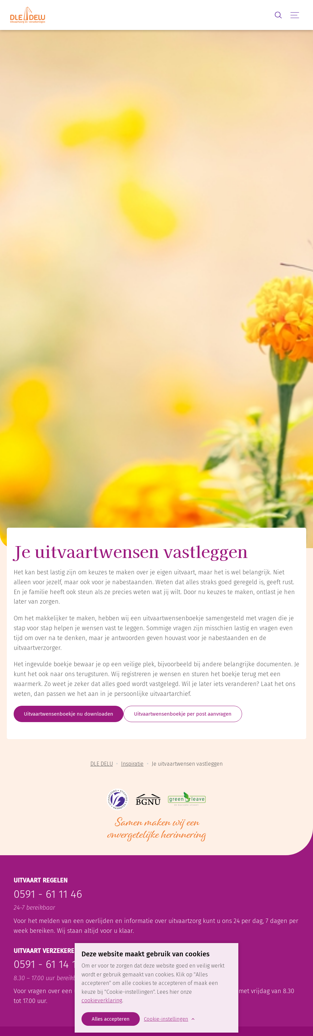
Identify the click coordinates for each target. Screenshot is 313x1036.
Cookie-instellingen (166, 1019)
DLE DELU (101, 764)
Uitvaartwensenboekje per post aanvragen (183, 714)
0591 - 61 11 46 (48, 894)
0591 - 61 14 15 (48, 964)
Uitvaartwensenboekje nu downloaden (68, 714)
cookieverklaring (101, 1000)
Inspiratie (132, 764)
